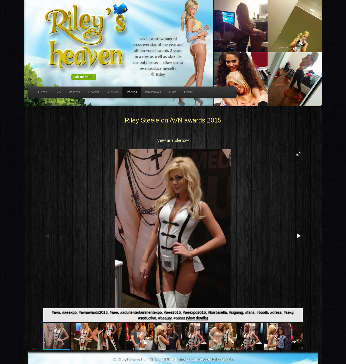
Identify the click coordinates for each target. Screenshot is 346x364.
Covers (93, 92)
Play (172, 92)
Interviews (153, 92)
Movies (112, 92)
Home (42, 92)
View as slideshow (173, 140)
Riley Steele (221, 359)
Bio (58, 92)
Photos (132, 92)
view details (197, 318)
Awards (74, 92)
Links (188, 92)
